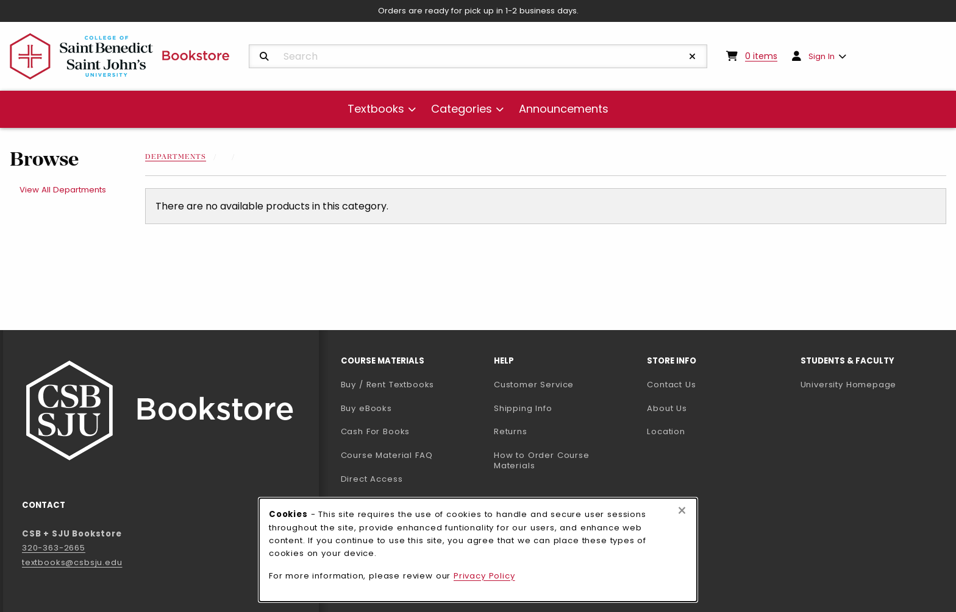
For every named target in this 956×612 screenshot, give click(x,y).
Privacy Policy (484, 576)
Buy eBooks (412, 408)
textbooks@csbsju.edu (72, 562)
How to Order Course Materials (542, 460)
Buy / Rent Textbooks (388, 384)
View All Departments (63, 189)
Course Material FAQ (387, 455)
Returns (510, 431)
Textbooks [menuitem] (376, 108)
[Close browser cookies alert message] (682, 511)
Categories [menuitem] (461, 108)
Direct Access (372, 479)
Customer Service (534, 384)
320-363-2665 (53, 548)
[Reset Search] (692, 56)
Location (666, 431)
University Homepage (872, 384)
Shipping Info (523, 408)
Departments (175, 157)
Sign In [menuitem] (821, 56)
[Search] (264, 56)
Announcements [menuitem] (563, 108)
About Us (667, 408)
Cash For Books (375, 431)
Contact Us (671, 384)
